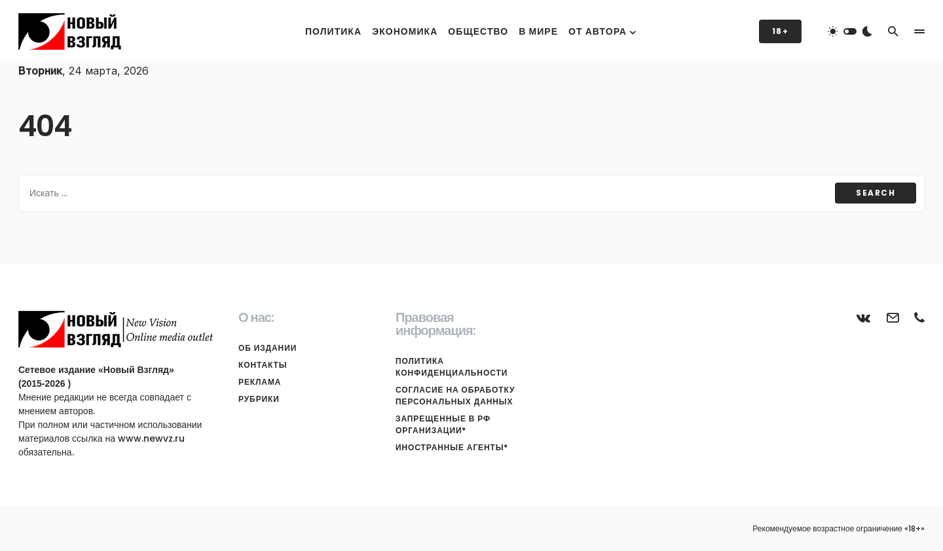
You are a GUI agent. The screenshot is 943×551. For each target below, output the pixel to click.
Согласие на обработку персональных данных (455, 395)
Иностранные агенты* (452, 447)
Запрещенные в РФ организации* (443, 424)
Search (875, 192)
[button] (850, 31)
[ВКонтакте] (864, 317)
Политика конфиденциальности (452, 366)
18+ (780, 31)
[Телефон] (919, 317)
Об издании (267, 347)
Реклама (259, 381)
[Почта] (892, 317)
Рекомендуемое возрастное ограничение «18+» (838, 529)
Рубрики (259, 398)
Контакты (262, 364)
